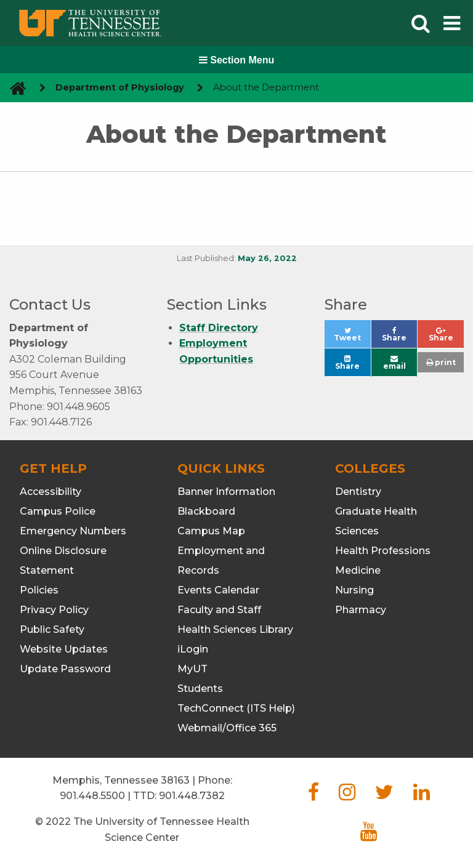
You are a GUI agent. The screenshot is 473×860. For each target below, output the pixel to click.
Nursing (354, 590)
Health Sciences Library (235, 629)
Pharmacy (360, 610)
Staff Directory (218, 328)
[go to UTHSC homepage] (13, 87)
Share (399, 337)
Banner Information (226, 491)
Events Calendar (218, 590)
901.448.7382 (192, 796)
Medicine (358, 570)
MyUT (192, 669)
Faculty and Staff (219, 610)
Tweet (352, 337)
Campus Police (57, 511)
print (441, 362)
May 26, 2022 (267, 258)
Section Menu (236, 60)
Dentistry (358, 491)
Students (200, 688)
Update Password (65, 669)
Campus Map (211, 531)
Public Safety (52, 629)
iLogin (192, 649)
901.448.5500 (92, 796)
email (394, 363)
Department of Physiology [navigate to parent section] (119, 87)
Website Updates (64, 649)
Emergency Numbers (73, 531)
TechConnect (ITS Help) (236, 708)
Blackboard (206, 511)
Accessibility (50, 491)
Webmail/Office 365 (227, 728)
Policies (39, 590)
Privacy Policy (54, 610)
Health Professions (383, 551)
